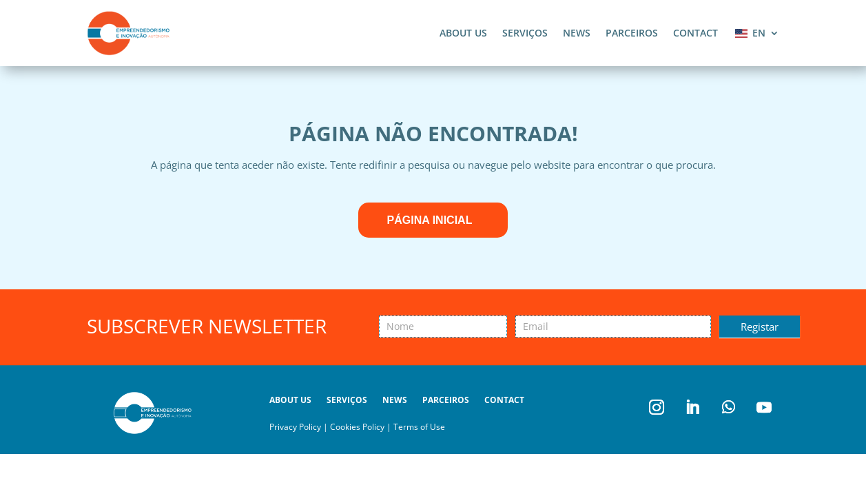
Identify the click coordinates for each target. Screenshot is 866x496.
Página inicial (430, 220)
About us (463, 32)
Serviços (525, 32)
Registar (760, 326)
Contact (695, 32)
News (576, 32)
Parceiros (632, 32)
